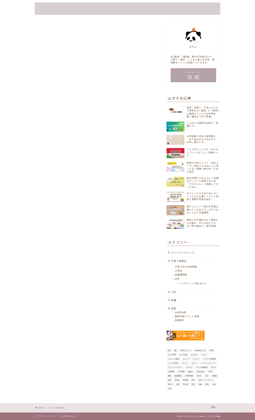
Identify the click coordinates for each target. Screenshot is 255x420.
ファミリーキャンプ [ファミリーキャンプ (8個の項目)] (208, 363)
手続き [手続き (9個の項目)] (177, 380)
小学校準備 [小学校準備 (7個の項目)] (189, 376)
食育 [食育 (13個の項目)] (207, 384)
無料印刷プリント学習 (187, 316)
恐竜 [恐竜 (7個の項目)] (169, 380)
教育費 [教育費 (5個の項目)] (185, 380)
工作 (173, 292)
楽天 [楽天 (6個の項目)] (193, 380)
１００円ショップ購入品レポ (192, 283)
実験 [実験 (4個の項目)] (169, 376)
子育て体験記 (179, 261)
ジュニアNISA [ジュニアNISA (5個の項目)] (173, 363)
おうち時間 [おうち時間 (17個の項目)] (172, 355)
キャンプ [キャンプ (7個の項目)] (186, 359)
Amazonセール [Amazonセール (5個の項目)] (200, 350)
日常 (177, 279)
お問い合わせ (68, 416)
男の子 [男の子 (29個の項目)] (170, 384)
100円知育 (180, 312)
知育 (173, 308)
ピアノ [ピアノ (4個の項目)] (194, 363)
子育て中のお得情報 (186, 267)
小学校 (178, 271)
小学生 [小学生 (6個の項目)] (198, 376)
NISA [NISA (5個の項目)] (211, 350)
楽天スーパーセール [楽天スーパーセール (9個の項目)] (206, 380)
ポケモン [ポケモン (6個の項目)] (189, 367)
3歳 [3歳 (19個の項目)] (169, 350)
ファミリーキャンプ (183, 252)
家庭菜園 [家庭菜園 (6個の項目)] (178, 376)
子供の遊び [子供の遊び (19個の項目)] (200, 371)
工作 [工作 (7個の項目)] (206, 376)
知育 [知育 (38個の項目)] (178, 384)
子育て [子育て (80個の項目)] (210, 371)
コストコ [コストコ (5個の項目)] (196, 359)
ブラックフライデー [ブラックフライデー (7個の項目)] (175, 367)
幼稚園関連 (181, 275)
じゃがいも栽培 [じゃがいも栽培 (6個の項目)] (173, 359)
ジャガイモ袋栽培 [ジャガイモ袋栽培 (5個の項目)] (209, 359)
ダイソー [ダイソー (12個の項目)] (185, 363)
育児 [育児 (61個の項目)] (193, 384)
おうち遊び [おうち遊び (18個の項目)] (184, 355)
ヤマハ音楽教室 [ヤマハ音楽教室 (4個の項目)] (202, 367)
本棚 (173, 300)
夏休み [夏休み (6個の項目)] (190, 371)
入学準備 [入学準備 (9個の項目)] (181, 371)
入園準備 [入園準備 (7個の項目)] (171, 371)
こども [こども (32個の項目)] (203, 355)
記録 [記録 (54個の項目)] (200, 384)
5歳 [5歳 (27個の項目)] (175, 350)
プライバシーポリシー (47, 416)
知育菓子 (180, 320)
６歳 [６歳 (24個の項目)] (169, 388)
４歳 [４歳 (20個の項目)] (213, 384)
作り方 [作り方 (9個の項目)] (213, 367)
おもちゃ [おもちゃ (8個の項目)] (194, 355)
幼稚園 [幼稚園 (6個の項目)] (214, 376)
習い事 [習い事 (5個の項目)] (185, 384)
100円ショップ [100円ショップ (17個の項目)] (185, 350)
